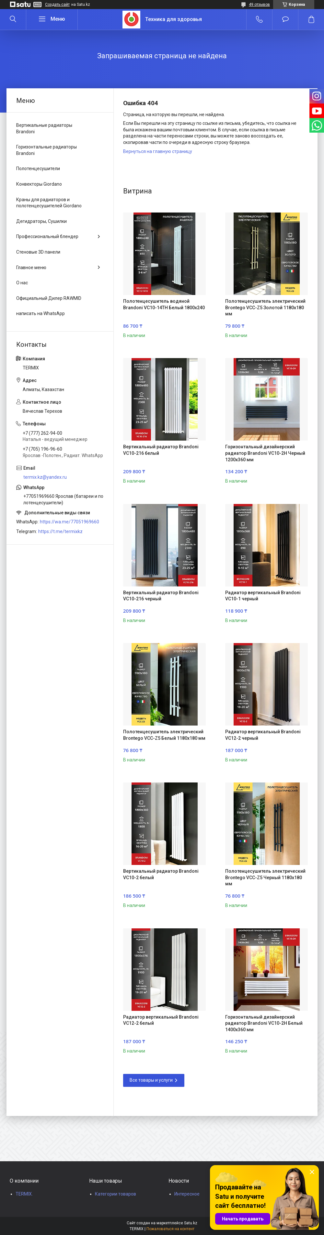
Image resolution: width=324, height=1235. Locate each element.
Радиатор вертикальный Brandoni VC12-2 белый (161, 1020)
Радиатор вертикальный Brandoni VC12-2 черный (263, 735)
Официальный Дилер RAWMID (48, 298)
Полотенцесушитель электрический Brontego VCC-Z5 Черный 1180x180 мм (265, 877)
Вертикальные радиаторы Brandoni (44, 128)
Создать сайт (57, 4)
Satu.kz (190, 1223)
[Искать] (13, 19)
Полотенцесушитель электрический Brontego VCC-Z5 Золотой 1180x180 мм (265, 307)
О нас (22, 282)
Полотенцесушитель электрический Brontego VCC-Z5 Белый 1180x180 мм (164, 735)
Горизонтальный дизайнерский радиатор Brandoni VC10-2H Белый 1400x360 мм (264, 1023)
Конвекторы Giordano (39, 184)
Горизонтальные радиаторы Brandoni (46, 150)
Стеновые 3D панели (38, 252)
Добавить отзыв (285, 19)
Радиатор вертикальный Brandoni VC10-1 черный (263, 596)
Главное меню (31, 267)
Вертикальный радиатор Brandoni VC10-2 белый (161, 874)
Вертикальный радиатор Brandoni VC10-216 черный (161, 596)
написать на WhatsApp (40, 313)
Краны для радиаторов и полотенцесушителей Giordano (49, 203)
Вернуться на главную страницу (157, 151)
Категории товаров (115, 1194)
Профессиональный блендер (47, 236)
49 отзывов (259, 4)
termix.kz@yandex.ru (45, 477)
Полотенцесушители (38, 168)
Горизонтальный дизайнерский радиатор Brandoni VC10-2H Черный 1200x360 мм (265, 453)
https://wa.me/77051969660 (69, 521)
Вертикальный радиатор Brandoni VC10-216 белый (161, 450)
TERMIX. (24, 1194)
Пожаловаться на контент (170, 1229)
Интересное (187, 1194)
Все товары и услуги (151, 1080)
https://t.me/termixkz (60, 531)
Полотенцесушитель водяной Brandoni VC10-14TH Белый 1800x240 (164, 304)
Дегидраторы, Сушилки (41, 221)
